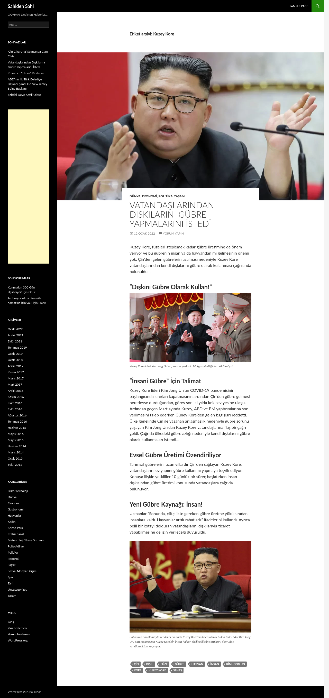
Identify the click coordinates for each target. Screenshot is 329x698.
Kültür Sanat (16, 534)
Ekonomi (149, 196)
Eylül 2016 (15, 409)
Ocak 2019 (15, 354)
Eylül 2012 (15, 465)
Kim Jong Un (235, 664)
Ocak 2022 (15, 329)
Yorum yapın (173, 233)
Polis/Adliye (16, 546)
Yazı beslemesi (17, 628)
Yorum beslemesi (19, 634)
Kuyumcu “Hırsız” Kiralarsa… (27, 73)
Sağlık (11, 565)
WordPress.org (18, 640)
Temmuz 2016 (17, 421)
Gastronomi (15, 509)
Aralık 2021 (15, 335)
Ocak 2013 (15, 458)
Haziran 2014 (17, 446)
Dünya (135, 196)
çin (136, 664)
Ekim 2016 (15, 403)
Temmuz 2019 (17, 347)
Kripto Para (15, 528)
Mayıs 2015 (16, 440)
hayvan (197, 664)
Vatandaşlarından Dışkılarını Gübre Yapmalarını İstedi (172, 214)
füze (163, 664)
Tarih (11, 583)
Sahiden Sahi (21, 6)
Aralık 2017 (15, 366)
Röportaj (13, 559)
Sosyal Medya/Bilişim (22, 571)
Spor (11, 577)
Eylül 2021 (15, 341)
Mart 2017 (15, 384)
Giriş (11, 622)
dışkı (149, 664)
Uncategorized (17, 589)
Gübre (179, 664)
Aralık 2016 (15, 391)
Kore (137, 670)
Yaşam (179, 196)
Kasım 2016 (16, 397)
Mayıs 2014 (16, 452)
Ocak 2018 (15, 360)
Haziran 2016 (17, 428)
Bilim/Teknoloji (18, 491)
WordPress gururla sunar (24, 692)
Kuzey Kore (157, 670)
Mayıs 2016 (16, 434)
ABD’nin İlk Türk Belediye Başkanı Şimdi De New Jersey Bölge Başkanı (27, 83)
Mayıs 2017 (16, 378)
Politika (166, 196)
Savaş (177, 670)
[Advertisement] (28, 186)
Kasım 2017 (16, 372)
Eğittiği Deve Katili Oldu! (24, 95)
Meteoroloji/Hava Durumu (26, 540)
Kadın (11, 522)
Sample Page (298, 6)
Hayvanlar (14, 515)
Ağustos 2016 (17, 415)
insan (214, 664)
